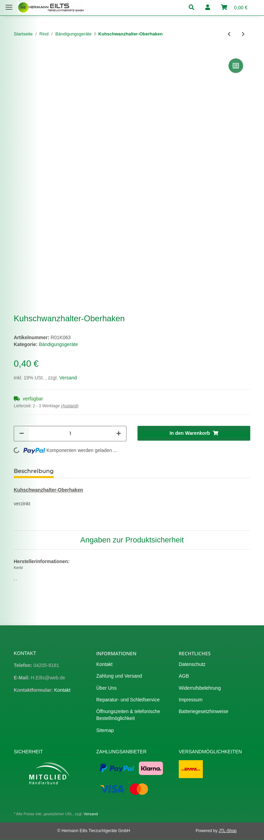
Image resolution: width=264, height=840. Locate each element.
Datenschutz (192, 664)
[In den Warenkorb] (194, 433)
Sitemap (105, 730)
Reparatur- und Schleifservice (128, 699)
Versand (68, 377)
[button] (194, 7)
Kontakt (62, 690)
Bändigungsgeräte (58, 344)
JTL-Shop (227, 830)
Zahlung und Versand (119, 676)
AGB (184, 676)
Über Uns (106, 688)
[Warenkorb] (234, 7)
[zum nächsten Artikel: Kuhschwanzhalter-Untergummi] (243, 34)
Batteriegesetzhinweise (203, 711)
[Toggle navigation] (9, 4)
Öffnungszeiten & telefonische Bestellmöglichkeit (128, 715)
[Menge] (70, 433)
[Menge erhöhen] (118, 433)
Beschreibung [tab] (34, 471)
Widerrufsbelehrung (200, 688)
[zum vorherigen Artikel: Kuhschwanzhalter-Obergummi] (229, 34)
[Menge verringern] (21, 433)
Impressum (190, 699)
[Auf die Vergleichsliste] (235, 65)
